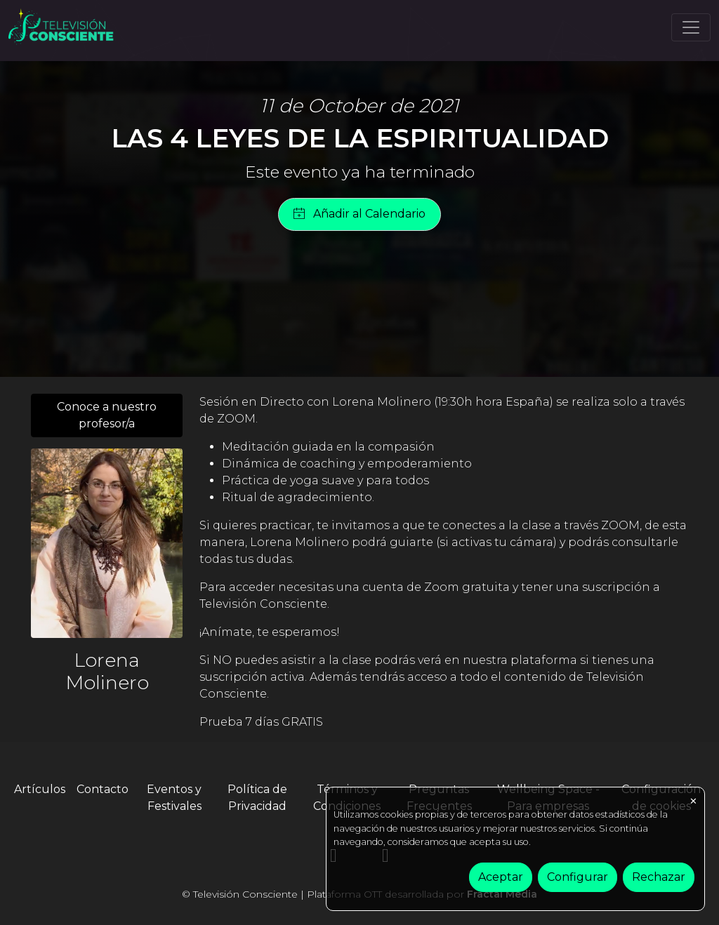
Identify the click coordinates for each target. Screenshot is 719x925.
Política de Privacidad (257, 798)
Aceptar (500, 877)
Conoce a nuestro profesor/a (107, 415)
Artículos (39, 789)
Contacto (102, 789)
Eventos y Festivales (174, 798)
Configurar (577, 877)
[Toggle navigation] (691, 27)
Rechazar (658, 877)
